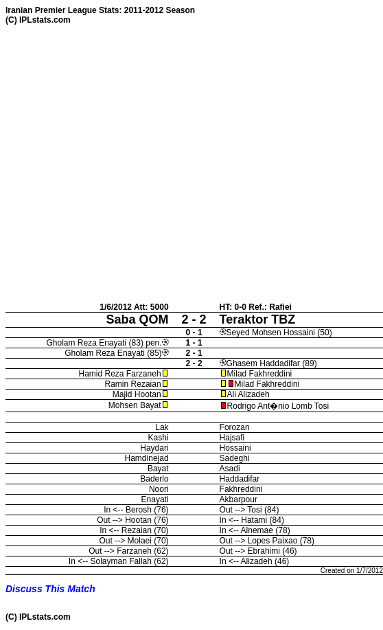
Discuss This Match (50, 588)
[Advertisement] (128, 163)
